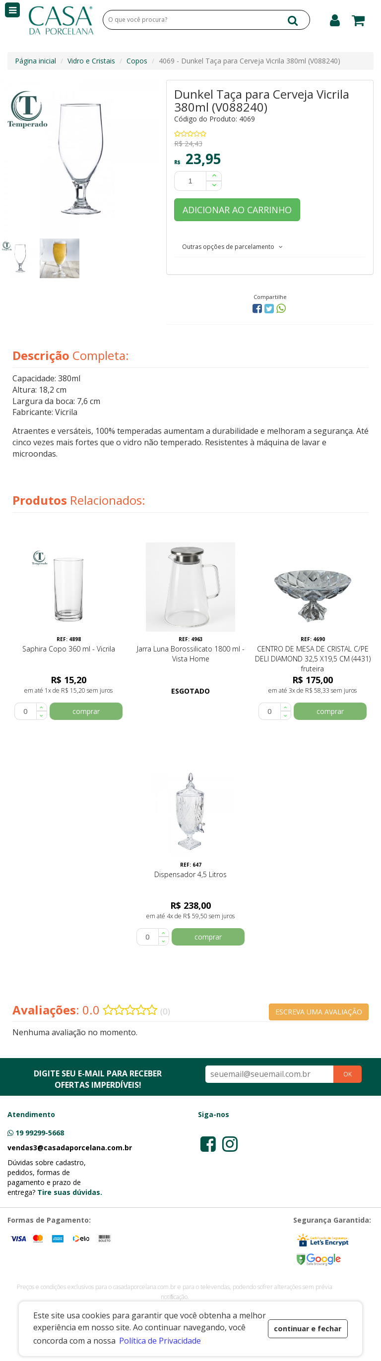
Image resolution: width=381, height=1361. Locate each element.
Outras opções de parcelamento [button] (232, 246)
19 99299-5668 (39, 1132)
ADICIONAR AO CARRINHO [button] (237, 210)
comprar (86, 711)
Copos (137, 60)
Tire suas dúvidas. (69, 1192)
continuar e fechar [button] (307, 1328)
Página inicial (35, 60)
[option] (20, 258)
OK (347, 1074)
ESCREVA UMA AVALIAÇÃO (318, 1011)
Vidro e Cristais (91, 60)
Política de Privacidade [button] (160, 1340)
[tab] (270, 246)
